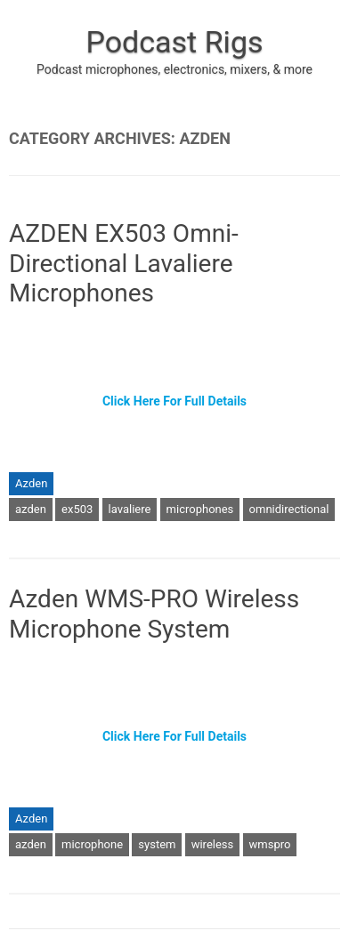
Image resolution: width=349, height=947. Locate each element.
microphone (92, 844)
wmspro (270, 844)
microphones (200, 509)
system (156, 844)
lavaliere (130, 509)
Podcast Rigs (174, 42)
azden (30, 509)
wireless (212, 844)
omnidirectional (289, 509)
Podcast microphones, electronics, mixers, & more (174, 69)
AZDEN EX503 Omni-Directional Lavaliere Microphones (124, 263)
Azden (31, 483)
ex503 (77, 509)
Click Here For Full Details (174, 401)
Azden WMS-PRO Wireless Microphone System (154, 614)
